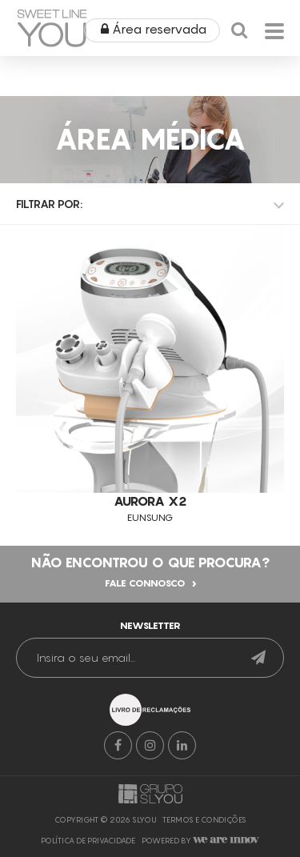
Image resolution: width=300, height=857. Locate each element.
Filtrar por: (49, 203)
